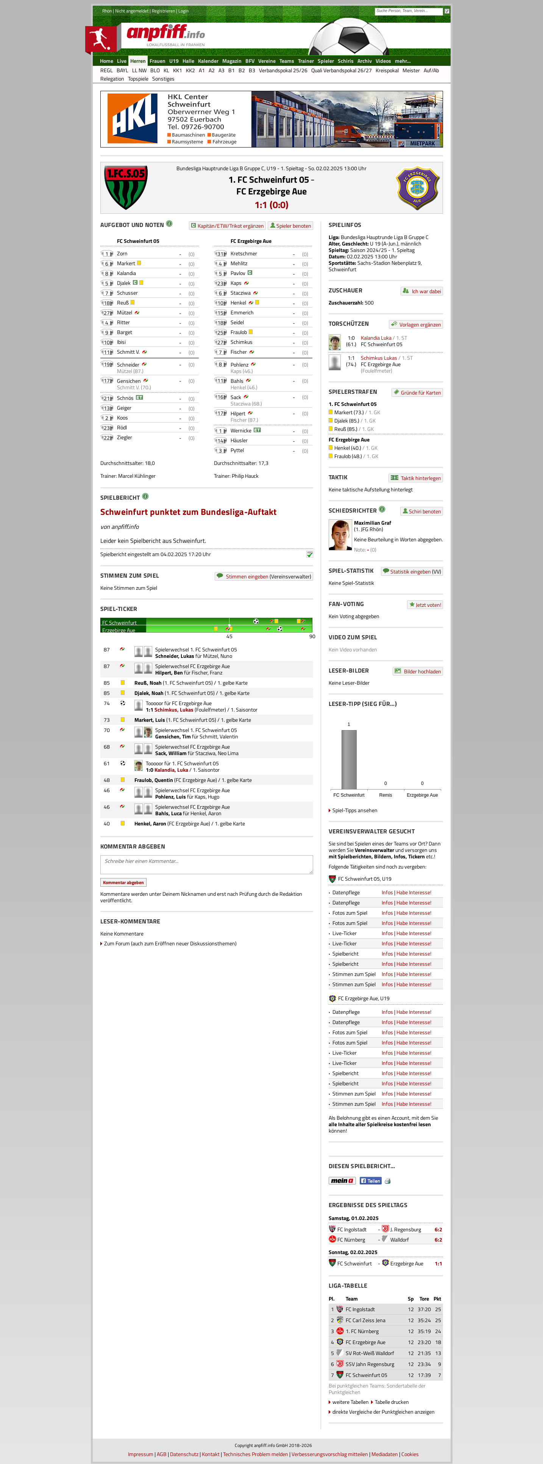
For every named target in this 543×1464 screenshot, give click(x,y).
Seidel (237, 322)
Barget (124, 332)
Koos (122, 417)
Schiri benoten (425, 511)
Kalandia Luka (376, 338)
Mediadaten (384, 1454)
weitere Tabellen (350, 1402)
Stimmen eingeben (247, 576)
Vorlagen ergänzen (420, 324)
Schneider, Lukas (174, 656)
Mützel (124, 312)
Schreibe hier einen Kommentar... (206, 864)
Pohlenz (239, 364)
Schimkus (242, 342)
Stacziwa (241, 293)
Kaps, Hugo (207, 796)
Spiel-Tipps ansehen (355, 810)
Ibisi (121, 342)
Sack (236, 397)
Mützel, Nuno (217, 656)
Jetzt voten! (428, 605)
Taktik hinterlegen (421, 478)
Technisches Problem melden (255, 1454)
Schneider (128, 364)
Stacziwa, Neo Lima (217, 753)
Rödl (122, 427)
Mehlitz (239, 263)
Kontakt (211, 1454)
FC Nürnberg (351, 1239)
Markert (126, 263)
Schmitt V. (128, 352)
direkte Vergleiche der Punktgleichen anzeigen (383, 1412)
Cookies (410, 1454)
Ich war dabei (426, 291)
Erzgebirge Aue (406, 1263)
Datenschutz (184, 1454)
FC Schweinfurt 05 (382, 344)
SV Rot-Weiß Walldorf (370, 1353)
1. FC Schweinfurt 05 (268, 179)
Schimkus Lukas (379, 358)
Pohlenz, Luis (170, 796)
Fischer (239, 352)
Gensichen (129, 381)
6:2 (438, 1229)
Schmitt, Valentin (219, 736)
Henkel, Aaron (206, 813)
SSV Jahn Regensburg (370, 1364)
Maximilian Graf (372, 523)
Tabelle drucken (392, 1402)
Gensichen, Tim (173, 736)
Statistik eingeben (410, 571)
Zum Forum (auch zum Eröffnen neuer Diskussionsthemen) (170, 943)
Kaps (236, 283)
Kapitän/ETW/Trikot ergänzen (231, 226)
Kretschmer (244, 253)
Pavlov (238, 273)
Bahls (237, 381)
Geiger (124, 408)
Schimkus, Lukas (173, 709)
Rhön (107, 10)
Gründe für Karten (421, 392)
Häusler (239, 440)
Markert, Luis (149, 720)
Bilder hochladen (422, 671)
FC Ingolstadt (352, 1229)
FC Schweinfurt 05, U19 (365, 879)
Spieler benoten (293, 226)
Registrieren (163, 10)
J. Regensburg (405, 1229)
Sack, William (171, 753)
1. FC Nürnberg (362, 1331)
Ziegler (124, 437)
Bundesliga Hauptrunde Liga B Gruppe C (385, 237)
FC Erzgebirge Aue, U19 (364, 998)
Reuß (123, 302)
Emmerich (242, 312)
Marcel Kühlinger (137, 476)
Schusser (127, 293)
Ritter (123, 322)
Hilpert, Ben (169, 672)
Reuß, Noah (148, 683)
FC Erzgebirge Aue (271, 191)
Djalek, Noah (149, 693)
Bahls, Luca (168, 813)
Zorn (122, 253)
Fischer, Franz (207, 672)
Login (183, 10)
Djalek (124, 283)
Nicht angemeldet (131, 10)
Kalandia (126, 273)
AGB (162, 1454)
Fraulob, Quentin (153, 780)
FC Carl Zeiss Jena (365, 1320)
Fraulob (239, 332)
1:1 (438, 1263)
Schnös (125, 398)
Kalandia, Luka (171, 770)
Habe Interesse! (413, 892)
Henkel (238, 302)
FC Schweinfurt (354, 1263)
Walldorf (399, 1239)
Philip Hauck (245, 476)
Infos (387, 892)
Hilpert (238, 413)
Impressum (140, 1454)
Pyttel (237, 450)
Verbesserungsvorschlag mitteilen (330, 1454)
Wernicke (241, 430)
